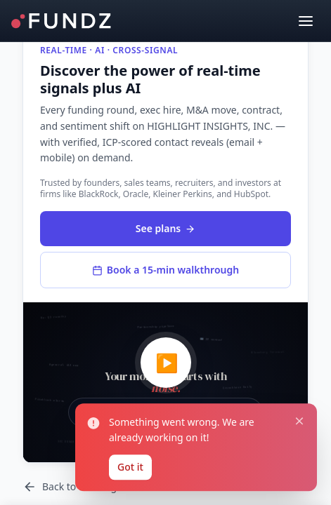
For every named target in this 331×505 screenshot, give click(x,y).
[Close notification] (299, 420)
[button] (165, 382)
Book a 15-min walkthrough (165, 269)
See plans (165, 228)
